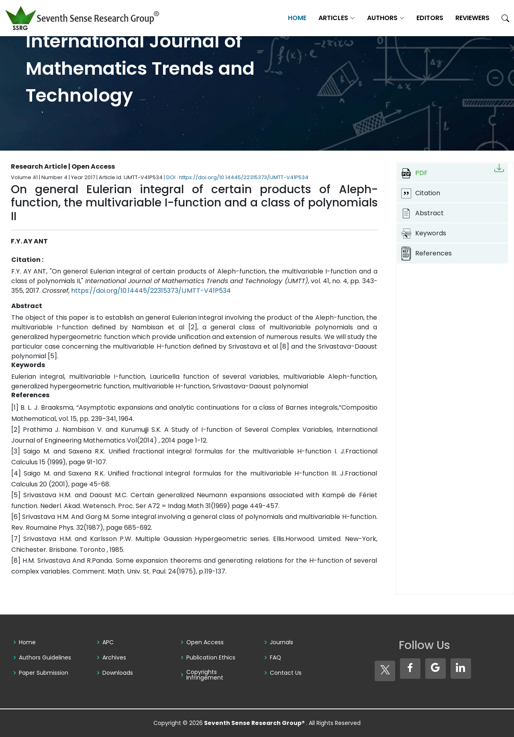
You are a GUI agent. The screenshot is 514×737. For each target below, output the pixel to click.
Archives (114, 657)
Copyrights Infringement (204, 674)
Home (297, 17)
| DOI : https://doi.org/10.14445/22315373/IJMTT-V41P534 (236, 177)
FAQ (275, 657)
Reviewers (472, 17)
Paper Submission (43, 673)
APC (108, 642)
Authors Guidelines (45, 657)
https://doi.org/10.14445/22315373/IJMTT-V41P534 (151, 290)
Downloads (117, 673)
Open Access (205, 642)
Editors (429, 17)
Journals (281, 642)
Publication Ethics (210, 657)
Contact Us (286, 673)
